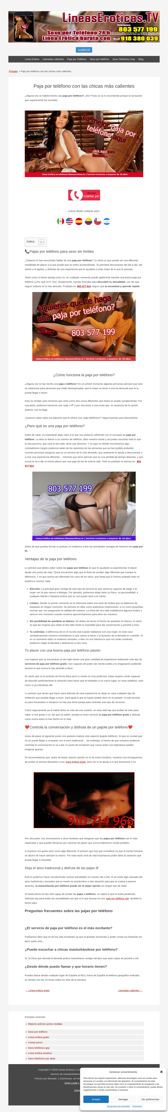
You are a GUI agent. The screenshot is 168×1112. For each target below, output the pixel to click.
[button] (161, 1071)
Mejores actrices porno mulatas (45, 1023)
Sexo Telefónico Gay (124, 59)
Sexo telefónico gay (39, 1047)
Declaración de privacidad (118, 1106)
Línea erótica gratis (37, 990)
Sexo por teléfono (99, 59)
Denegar (123, 1099)
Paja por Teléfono (76, 59)
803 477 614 (84, 286)
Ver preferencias (150, 1099)
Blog (140, 59)
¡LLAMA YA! (84, 49)
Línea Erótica (32, 59)
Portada (13, 71)
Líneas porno (35, 1042)
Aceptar (96, 1099)
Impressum (137, 1106)
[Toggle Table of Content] (39, 242)
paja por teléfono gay (117, 898)
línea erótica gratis (76, 761)
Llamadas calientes (53, 59)
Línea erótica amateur (40, 1053)
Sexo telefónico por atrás (41, 1058)
